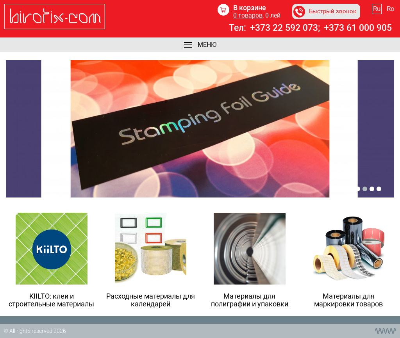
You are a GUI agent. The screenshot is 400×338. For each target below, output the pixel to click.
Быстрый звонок (324, 12)
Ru (376, 8)
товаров (247, 15)
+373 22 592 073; (285, 28)
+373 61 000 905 (358, 28)
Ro (391, 8)
